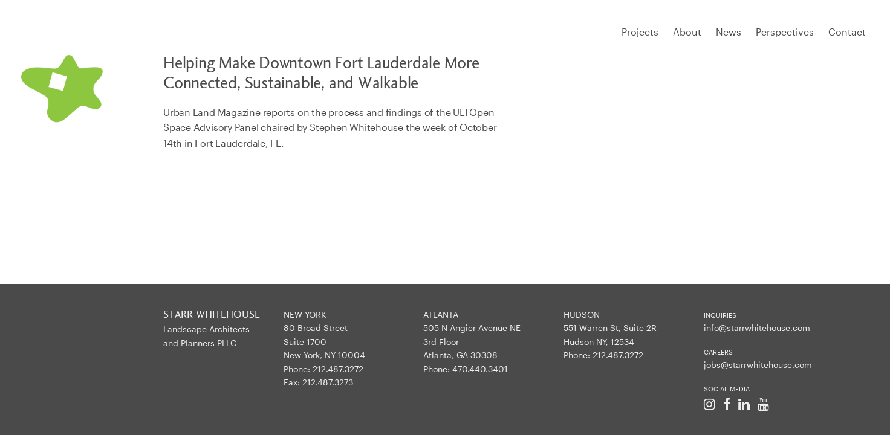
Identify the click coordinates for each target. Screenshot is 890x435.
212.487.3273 (327, 382)
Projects (640, 31)
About (687, 31)
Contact (847, 31)
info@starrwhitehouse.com (757, 328)
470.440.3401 (480, 369)
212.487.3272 (338, 369)
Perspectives (785, 31)
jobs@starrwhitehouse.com (758, 364)
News (728, 31)
